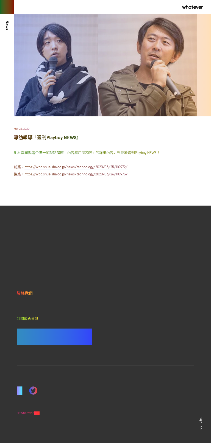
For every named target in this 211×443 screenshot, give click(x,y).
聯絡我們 (25, 293)
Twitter (33, 390)
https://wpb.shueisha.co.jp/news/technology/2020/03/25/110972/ (75, 167)
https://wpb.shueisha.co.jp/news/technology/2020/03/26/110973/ (76, 174)
